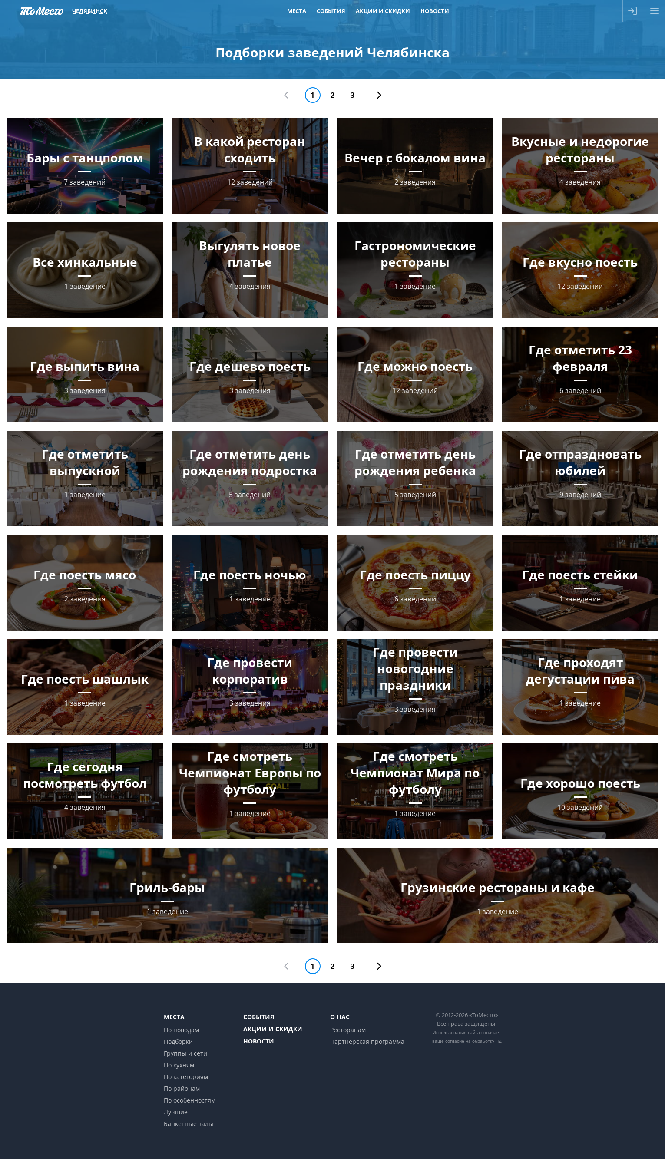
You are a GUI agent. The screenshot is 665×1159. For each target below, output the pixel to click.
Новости (258, 1041)
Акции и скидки (272, 1029)
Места (174, 1017)
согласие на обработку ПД (473, 1041)
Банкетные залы (188, 1123)
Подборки (178, 1041)
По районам (182, 1088)
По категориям (186, 1077)
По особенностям (189, 1100)
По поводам (181, 1030)
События (258, 1017)
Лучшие (176, 1112)
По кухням (179, 1065)
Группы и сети (185, 1053)
